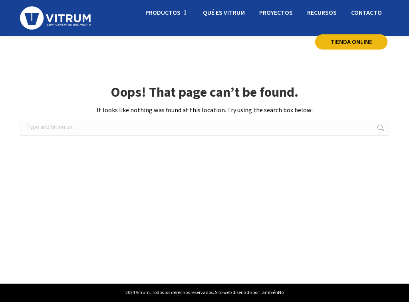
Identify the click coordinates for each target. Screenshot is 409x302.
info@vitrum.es (129, 10)
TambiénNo (272, 292)
